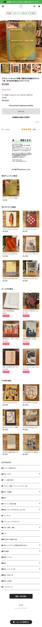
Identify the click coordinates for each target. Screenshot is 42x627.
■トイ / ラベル (6, 515)
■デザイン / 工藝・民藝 (9, 504)
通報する (37, 122)
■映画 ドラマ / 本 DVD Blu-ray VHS (13, 510)
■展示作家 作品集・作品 (9, 539)
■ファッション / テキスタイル (10, 521)
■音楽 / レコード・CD (8, 569)
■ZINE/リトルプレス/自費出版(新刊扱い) (14, 545)
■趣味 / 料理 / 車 (7, 575)
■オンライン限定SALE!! (9, 468)
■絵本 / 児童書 (7, 492)
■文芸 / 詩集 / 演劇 (8, 527)
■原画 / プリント (7, 557)
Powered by (21, 608)
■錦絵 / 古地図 (7, 581)
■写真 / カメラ (6, 474)
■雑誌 (4, 563)
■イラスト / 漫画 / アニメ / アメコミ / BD (14, 486)
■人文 (4, 533)
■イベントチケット (7, 587)
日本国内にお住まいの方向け (21, 117)
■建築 (4, 498)
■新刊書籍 (5, 551)
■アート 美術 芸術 (7, 480)
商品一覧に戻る (21, 596)
